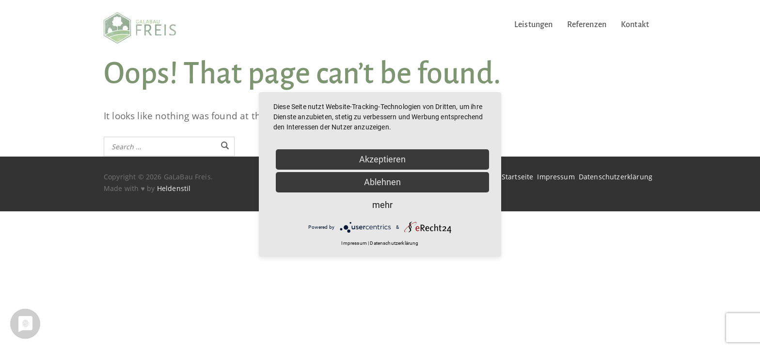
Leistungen (533, 24)
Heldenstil (174, 188)
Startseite (518, 176)
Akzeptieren (382, 159)
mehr (382, 205)
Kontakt (635, 24)
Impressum (555, 176)
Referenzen (586, 24)
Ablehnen (382, 182)
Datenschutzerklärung (615, 176)
